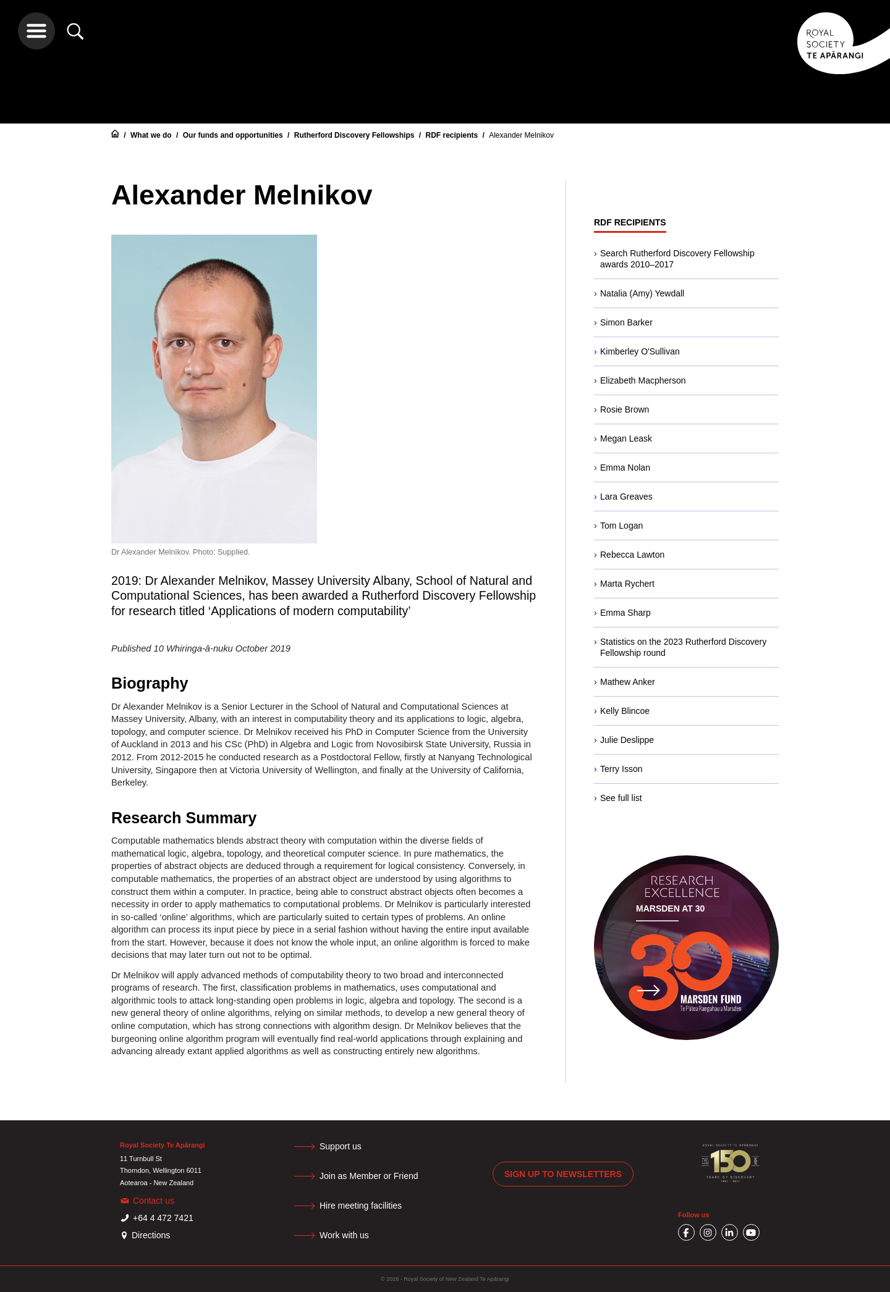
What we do (152, 135)
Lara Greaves (626, 496)
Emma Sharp (625, 613)
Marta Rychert (627, 584)
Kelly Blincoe (625, 711)
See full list (621, 798)
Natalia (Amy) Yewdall (642, 293)
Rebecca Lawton (632, 555)
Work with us (344, 1235)
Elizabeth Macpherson (643, 380)
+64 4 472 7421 (163, 1218)
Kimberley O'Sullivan (640, 351)
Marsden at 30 (670, 908)
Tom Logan (621, 526)
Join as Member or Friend (369, 1176)
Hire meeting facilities (361, 1205)
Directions (151, 1235)
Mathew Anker (627, 682)
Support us (341, 1146)
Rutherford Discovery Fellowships (355, 135)
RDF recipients (452, 135)
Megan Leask (626, 438)
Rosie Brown (624, 409)
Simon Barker (626, 322)
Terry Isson (621, 769)
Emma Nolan (625, 467)
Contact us (153, 1201)
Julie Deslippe (627, 740)
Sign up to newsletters (563, 1174)
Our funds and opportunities (234, 135)
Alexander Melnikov (521, 135)
